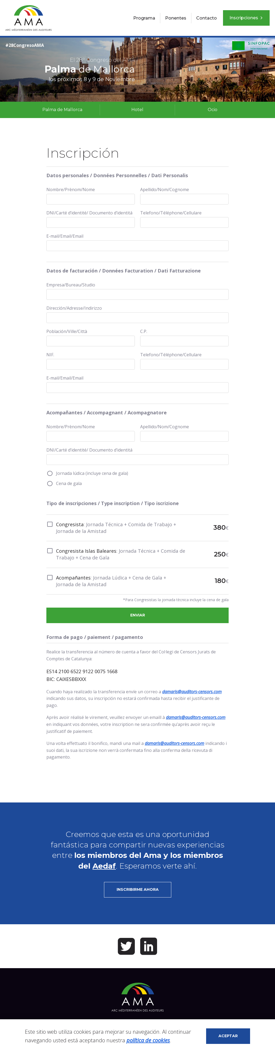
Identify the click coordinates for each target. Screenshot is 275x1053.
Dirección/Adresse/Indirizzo (74, 308)
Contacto (206, 18)
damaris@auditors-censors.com (192, 692)
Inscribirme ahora (138, 889)
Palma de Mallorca (62, 109)
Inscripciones (246, 17)
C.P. (143, 331)
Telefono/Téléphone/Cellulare (171, 213)
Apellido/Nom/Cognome (164, 189)
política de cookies (148, 1040)
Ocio (212, 109)
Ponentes (175, 18)
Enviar (137, 615)
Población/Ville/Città (66, 331)
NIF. (50, 355)
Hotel (137, 109)
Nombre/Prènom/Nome (70, 189)
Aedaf (104, 865)
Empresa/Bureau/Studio (70, 285)
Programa (144, 18)
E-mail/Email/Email (64, 236)
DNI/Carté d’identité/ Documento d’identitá (89, 213)
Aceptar (228, 1035)
